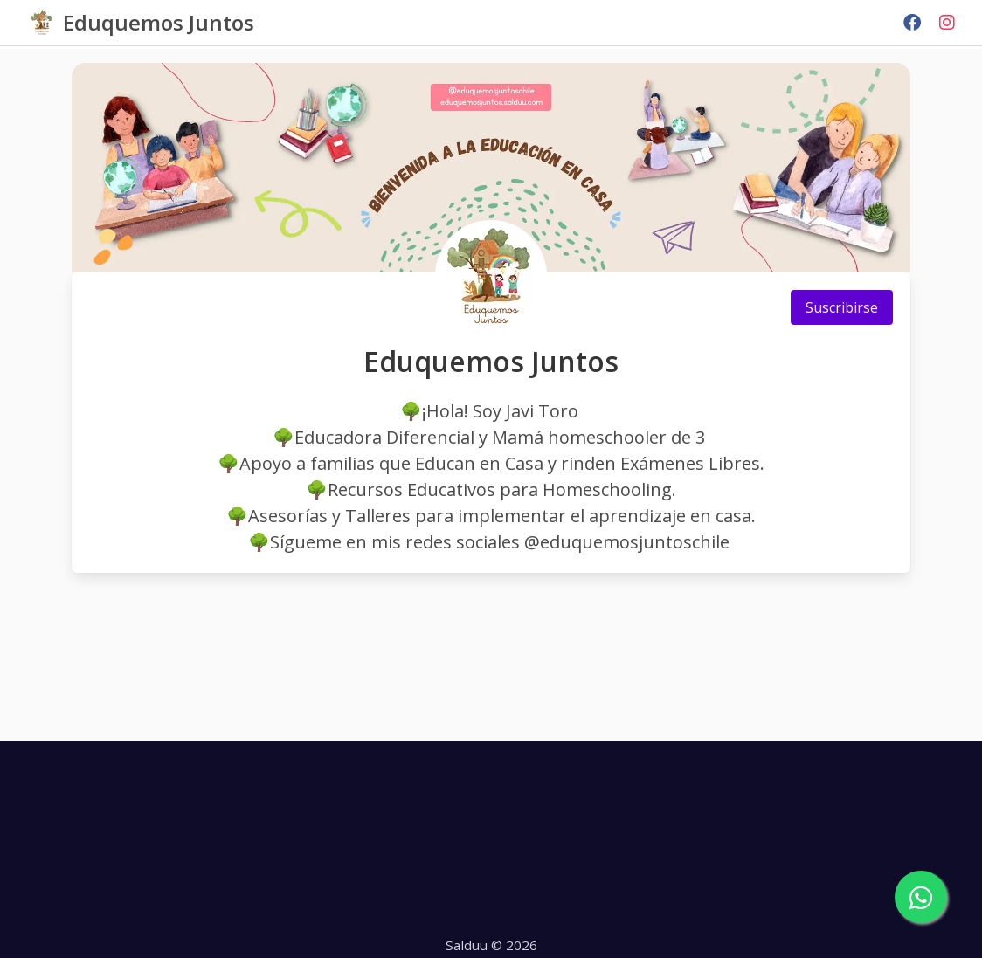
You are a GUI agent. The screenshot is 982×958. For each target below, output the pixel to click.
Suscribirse (842, 307)
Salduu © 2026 (491, 945)
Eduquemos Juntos (158, 22)
